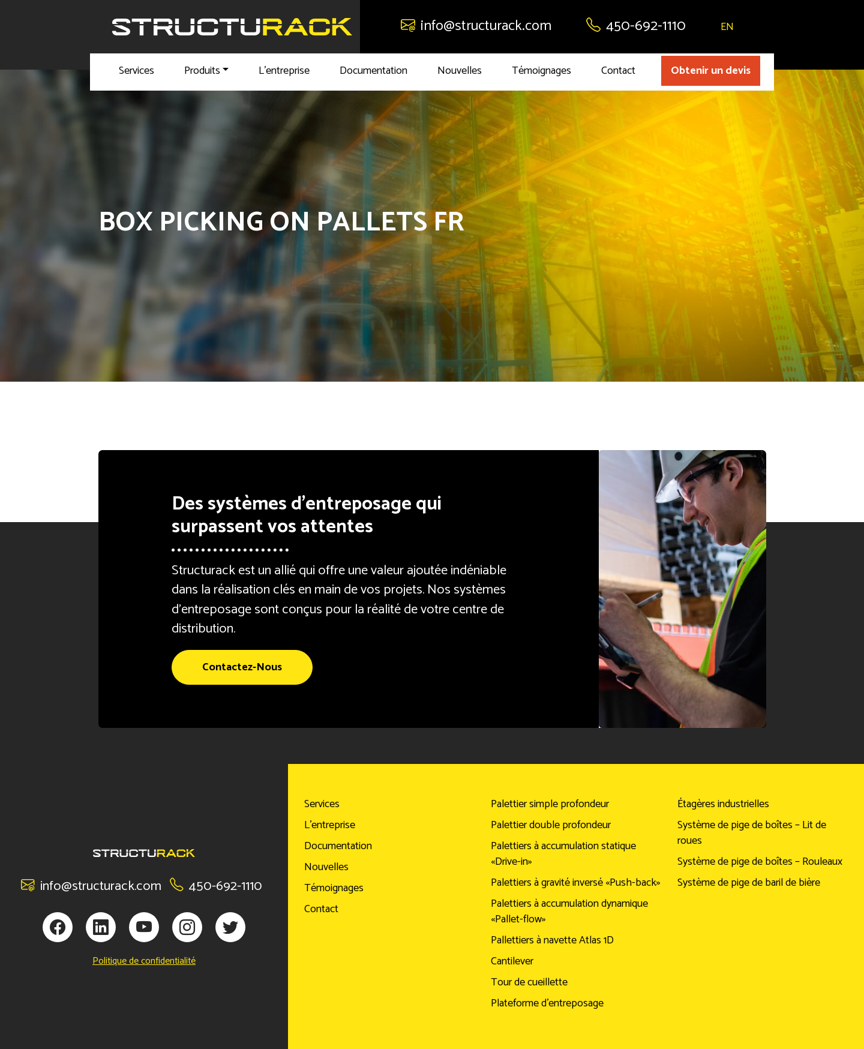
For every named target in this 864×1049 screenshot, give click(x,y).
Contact (618, 71)
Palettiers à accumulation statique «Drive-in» (563, 854)
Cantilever (512, 961)
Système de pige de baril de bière (748, 883)
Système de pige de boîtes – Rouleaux (759, 862)
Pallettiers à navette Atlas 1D (552, 940)
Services (136, 71)
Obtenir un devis (711, 71)
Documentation (373, 71)
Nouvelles (459, 71)
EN (727, 27)
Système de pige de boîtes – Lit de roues (751, 833)
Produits (202, 71)
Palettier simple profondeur (550, 804)
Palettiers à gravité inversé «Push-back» (576, 883)
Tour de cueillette (529, 982)
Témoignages (541, 71)
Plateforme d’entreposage (547, 1003)
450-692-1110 (636, 26)
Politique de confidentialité (144, 961)
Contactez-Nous (242, 667)
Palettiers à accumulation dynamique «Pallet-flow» (569, 911)
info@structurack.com (476, 26)
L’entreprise (284, 71)
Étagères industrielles (723, 804)
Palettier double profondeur (551, 825)
